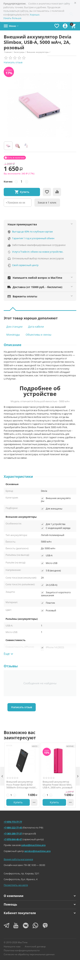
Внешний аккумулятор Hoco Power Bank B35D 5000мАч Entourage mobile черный (21, 784)
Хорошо (34, 14)
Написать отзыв (13, 62)
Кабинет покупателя (40, 913)
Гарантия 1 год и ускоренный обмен (33, 238)
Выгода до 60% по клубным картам (32, 231)
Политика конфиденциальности (22, 950)
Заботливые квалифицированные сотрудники (38, 245)
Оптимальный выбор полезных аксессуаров (38, 258)
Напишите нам (12, 946)
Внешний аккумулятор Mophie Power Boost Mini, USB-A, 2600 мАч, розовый (57, 784)
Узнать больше (12, 18)
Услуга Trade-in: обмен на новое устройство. (37, 251)
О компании (40, 896)
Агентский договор (35, 946)
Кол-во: (8, 181)
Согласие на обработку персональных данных (29, 954)
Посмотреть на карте (16, 885)
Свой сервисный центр (25, 265)
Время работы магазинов (18, 859)
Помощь (40, 904)
